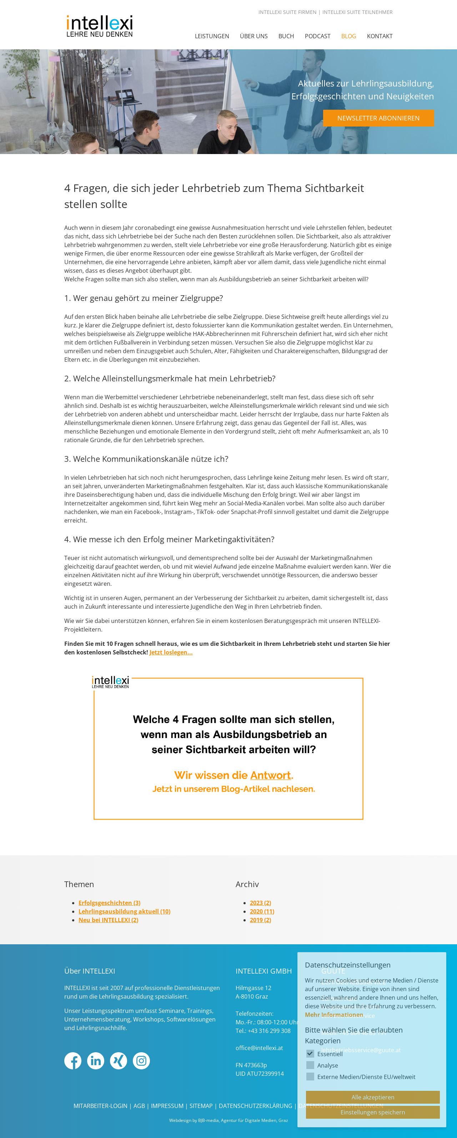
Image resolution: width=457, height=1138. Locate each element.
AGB (139, 1106)
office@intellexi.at (259, 1048)
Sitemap (201, 1106)
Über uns (254, 36)
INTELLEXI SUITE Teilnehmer (357, 12)
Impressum (167, 1106)
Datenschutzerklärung (255, 1106)
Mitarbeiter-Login (100, 1106)
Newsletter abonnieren (378, 118)
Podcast (318, 36)
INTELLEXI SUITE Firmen (287, 12)
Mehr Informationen (334, 1015)
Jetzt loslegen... (171, 652)
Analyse (327, 1065)
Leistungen (212, 36)
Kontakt (380, 36)
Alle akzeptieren (373, 1097)
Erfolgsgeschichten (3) (109, 903)
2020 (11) (262, 911)
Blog (348, 36)
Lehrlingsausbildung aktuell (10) (124, 911)
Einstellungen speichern (373, 1112)
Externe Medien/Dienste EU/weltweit (366, 1077)
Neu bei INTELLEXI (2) (108, 920)
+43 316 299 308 (269, 1031)
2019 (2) (260, 920)
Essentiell (330, 1054)
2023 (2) (260, 903)
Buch (286, 36)
